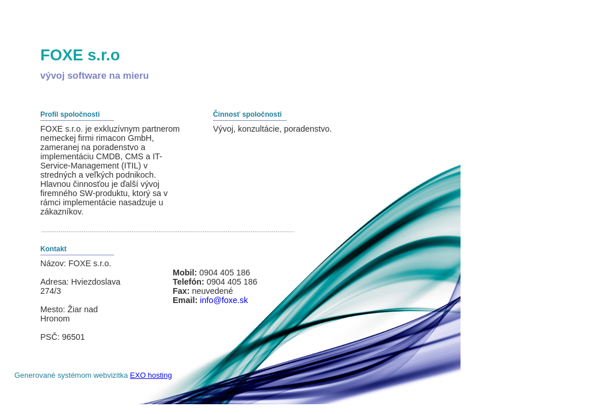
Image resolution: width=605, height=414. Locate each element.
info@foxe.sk (224, 300)
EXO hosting (151, 375)
